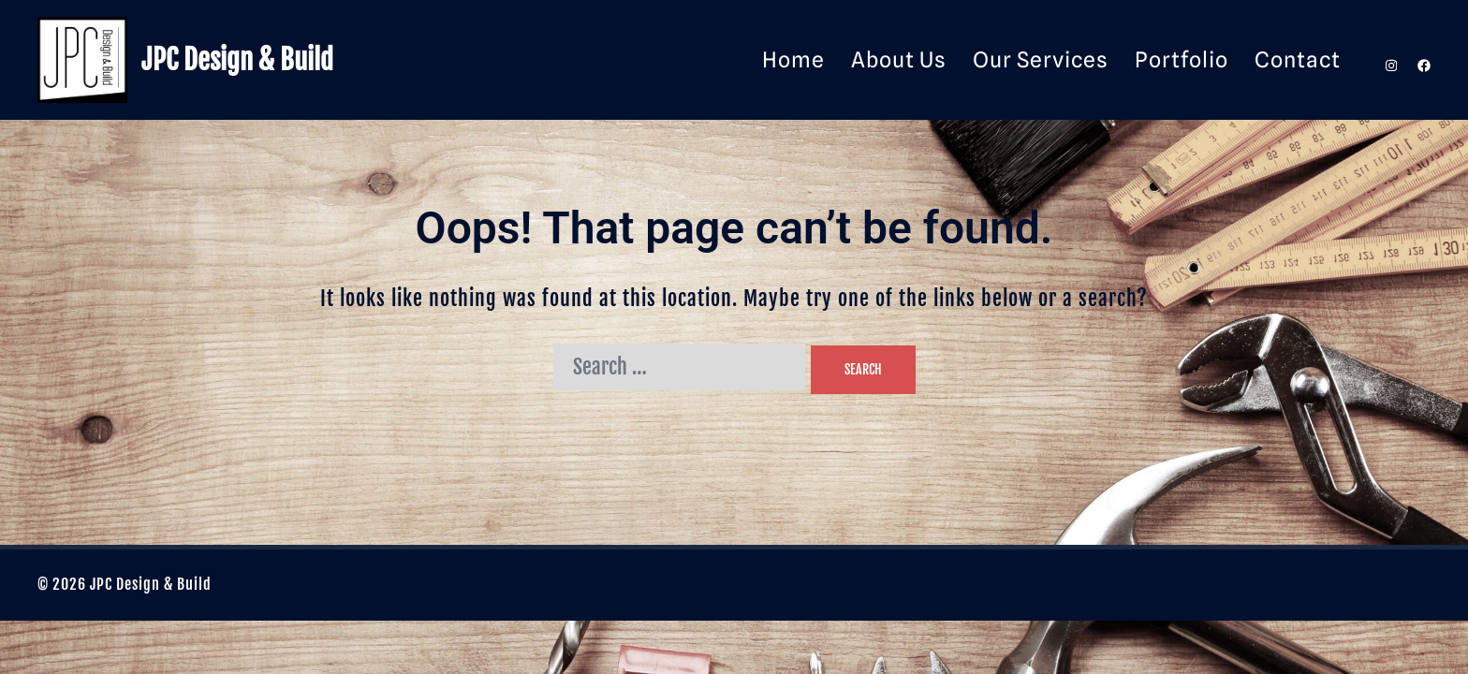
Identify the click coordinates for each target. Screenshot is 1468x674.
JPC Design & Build (237, 60)
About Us (899, 59)
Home (793, 59)
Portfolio (1181, 59)
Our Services (1040, 59)
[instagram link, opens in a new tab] (1389, 59)
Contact (1298, 59)
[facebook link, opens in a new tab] (1423, 59)
